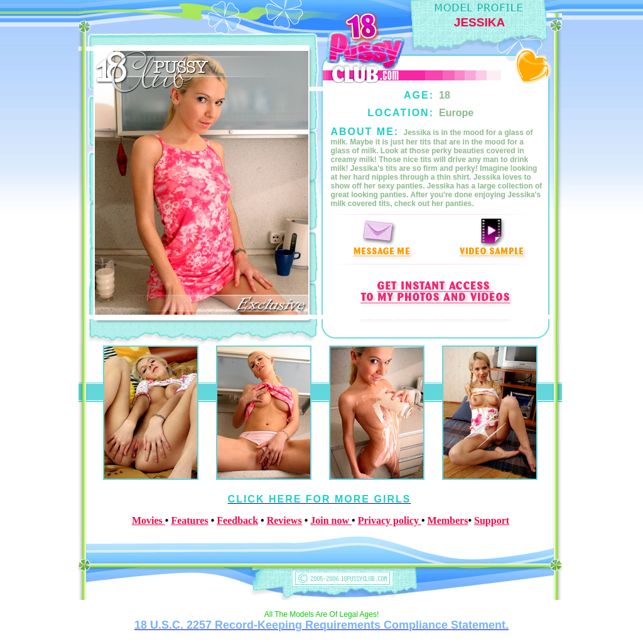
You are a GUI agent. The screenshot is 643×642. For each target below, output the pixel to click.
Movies (148, 520)
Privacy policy (389, 520)
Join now (331, 520)
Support (491, 520)
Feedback (237, 520)
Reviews (284, 520)
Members (448, 520)
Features (189, 520)
